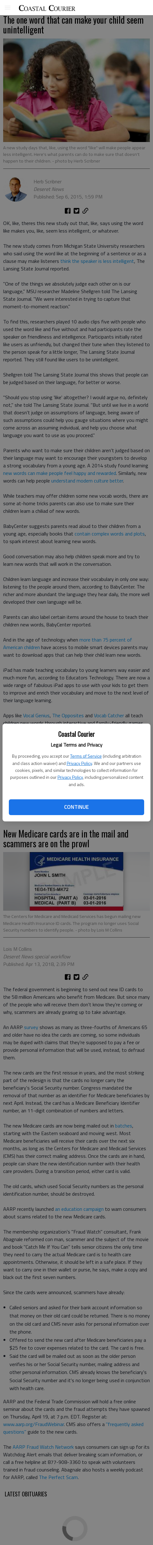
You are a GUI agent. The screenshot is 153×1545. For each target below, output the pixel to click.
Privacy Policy (79, 763)
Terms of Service (86, 756)
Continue (76, 807)
